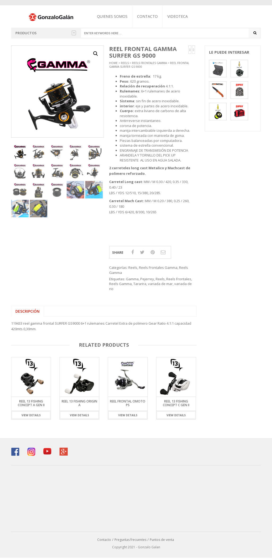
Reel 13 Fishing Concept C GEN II (176, 405)
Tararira (139, 286)
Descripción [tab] (27, 313)
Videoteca (183, 16)
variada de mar (160, 286)
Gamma (132, 281)
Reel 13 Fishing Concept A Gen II (31, 405)
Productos (45, 33)
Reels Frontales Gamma (149, 65)
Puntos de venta (162, 542)
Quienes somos (117, 16)
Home (113, 65)
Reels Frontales (178, 281)
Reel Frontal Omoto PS (127, 405)
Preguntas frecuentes (130, 542)
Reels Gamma (120, 286)
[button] (95, 56)
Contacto (152, 16)
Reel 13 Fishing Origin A (79, 405)
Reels (125, 65)
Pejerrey (147, 281)
